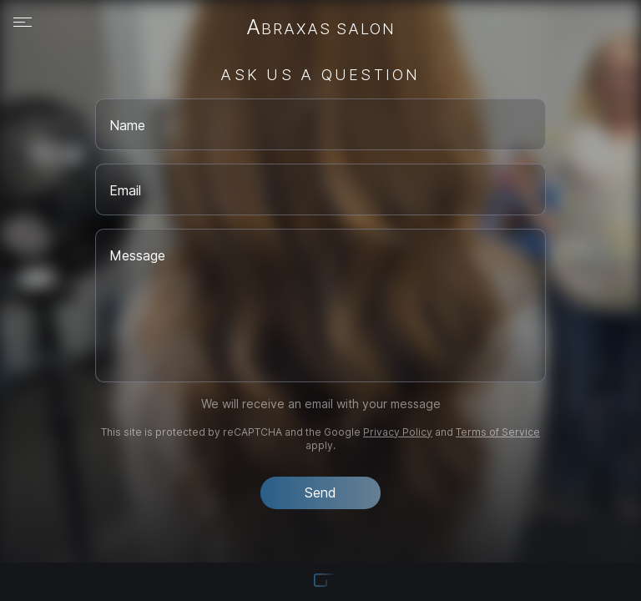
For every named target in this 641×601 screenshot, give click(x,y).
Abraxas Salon (321, 28)
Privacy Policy (397, 432)
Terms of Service (498, 432)
